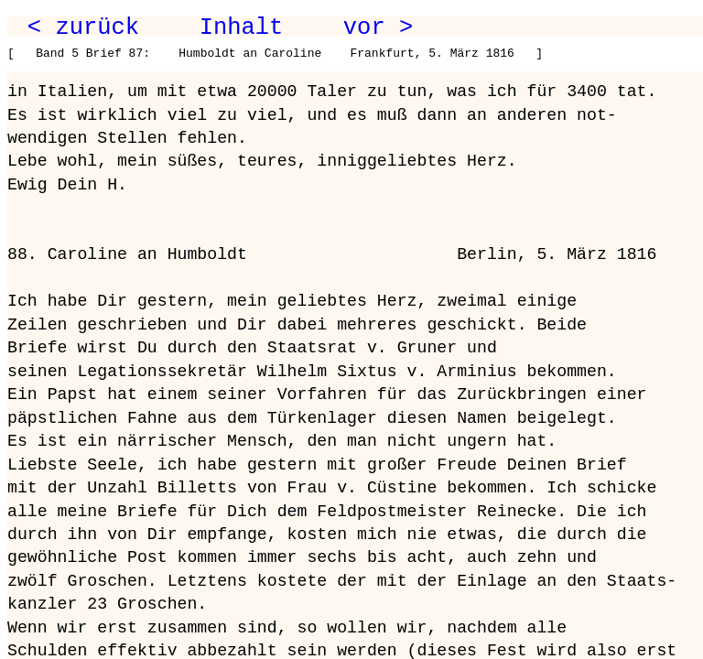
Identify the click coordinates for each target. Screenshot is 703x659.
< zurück (83, 27)
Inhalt (242, 27)
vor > (378, 27)
